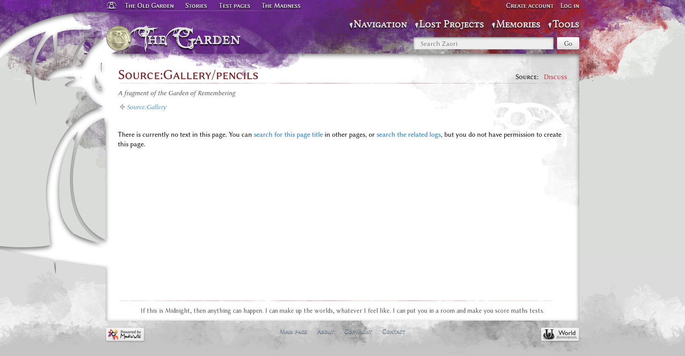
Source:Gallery (146, 107)
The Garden (192, 38)
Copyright (358, 331)
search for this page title (288, 134)
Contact (393, 331)
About (325, 331)
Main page (293, 331)
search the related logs (409, 134)
